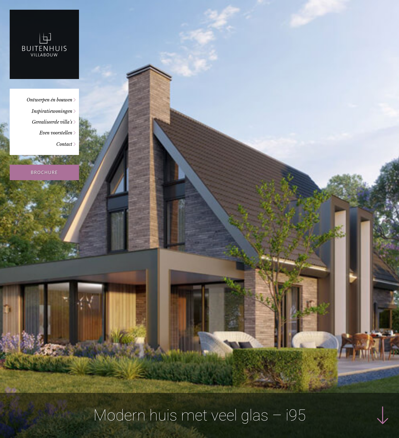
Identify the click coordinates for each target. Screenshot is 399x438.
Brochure (44, 172)
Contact (64, 144)
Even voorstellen (55, 133)
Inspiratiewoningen (52, 111)
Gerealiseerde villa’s (52, 122)
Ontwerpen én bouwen (49, 100)
